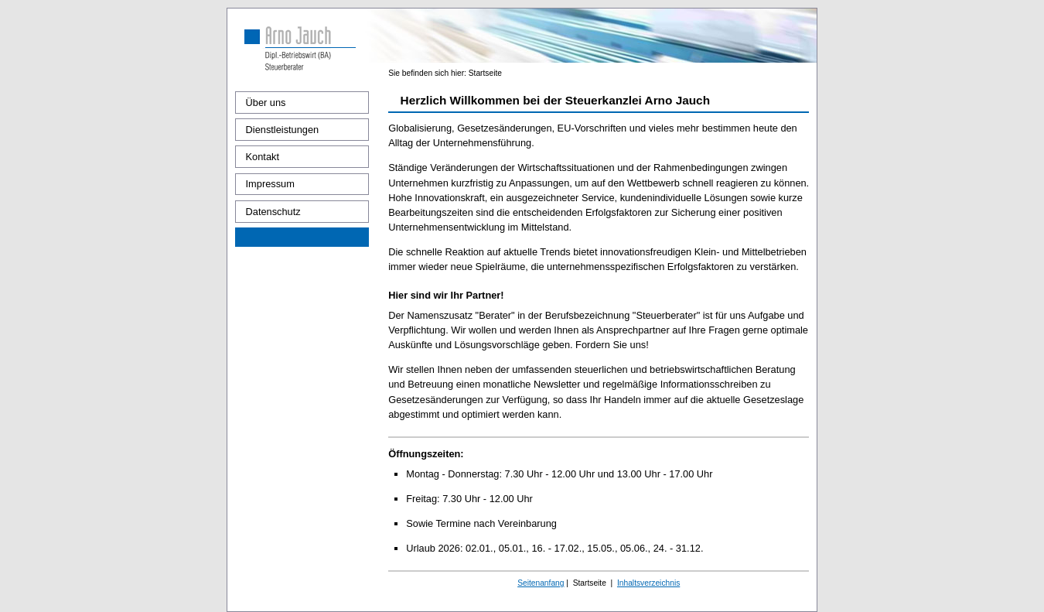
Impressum (270, 184)
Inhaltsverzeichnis (648, 583)
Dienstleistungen (282, 129)
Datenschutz (273, 211)
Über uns (266, 102)
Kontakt (262, 156)
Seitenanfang (540, 583)
